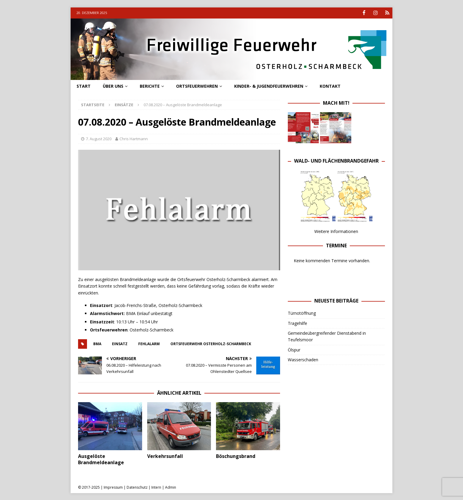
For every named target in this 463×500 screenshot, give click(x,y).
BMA (97, 343)
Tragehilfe (297, 322)
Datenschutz (137, 486)
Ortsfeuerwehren (197, 85)
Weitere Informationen (336, 231)
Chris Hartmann (133, 138)
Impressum (113, 486)
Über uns (113, 85)
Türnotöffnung (302, 313)
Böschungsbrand (235, 456)
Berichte (150, 85)
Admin (170, 486)
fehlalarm (149, 343)
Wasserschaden (303, 359)
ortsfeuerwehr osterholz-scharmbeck (210, 343)
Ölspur (294, 349)
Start (84, 85)
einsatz (120, 343)
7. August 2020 (98, 138)
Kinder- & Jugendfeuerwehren (268, 85)
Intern (156, 486)
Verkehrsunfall (165, 456)
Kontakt (330, 85)
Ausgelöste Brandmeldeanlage (101, 459)
